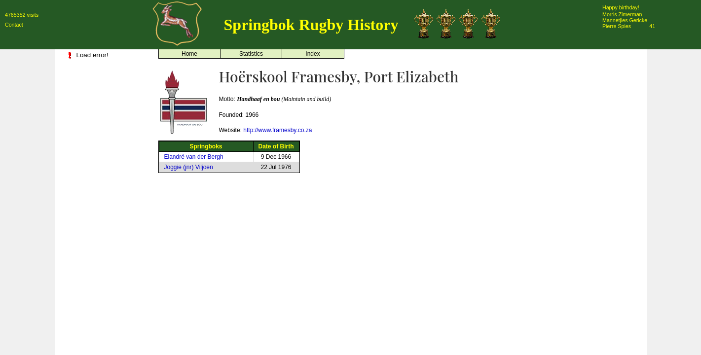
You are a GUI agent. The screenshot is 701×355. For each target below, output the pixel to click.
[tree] (104, 55)
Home (189, 53)
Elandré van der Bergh (193, 156)
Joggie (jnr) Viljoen (188, 167)
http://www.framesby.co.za (277, 130)
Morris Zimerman (622, 14)
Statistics (251, 53)
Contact (14, 25)
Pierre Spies (616, 26)
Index (312, 53)
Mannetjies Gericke (624, 20)
